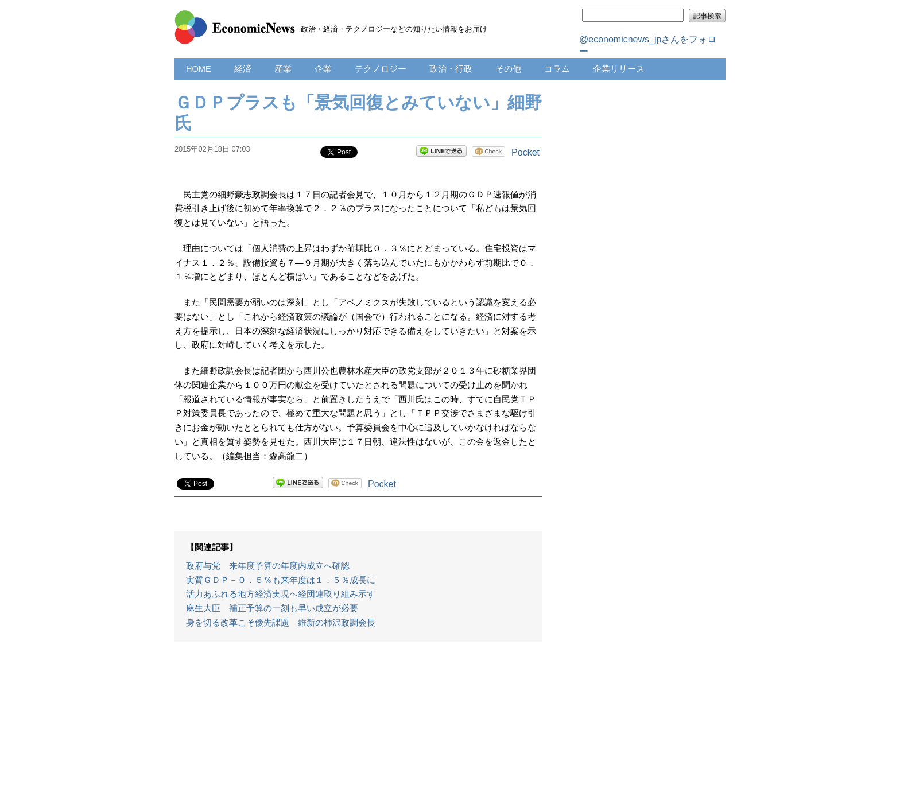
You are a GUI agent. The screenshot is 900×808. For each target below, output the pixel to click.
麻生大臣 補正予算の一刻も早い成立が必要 (272, 608)
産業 (283, 68)
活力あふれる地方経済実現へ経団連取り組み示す (280, 594)
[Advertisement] (358, 730)
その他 (508, 68)
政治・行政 (450, 68)
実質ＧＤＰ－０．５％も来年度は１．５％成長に (280, 580)
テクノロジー (380, 68)
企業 (323, 68)
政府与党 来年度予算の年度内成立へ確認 (268, 565)
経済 (242, 68)
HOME (198, 68)
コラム (557, 68)
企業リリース (619, 68)
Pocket (525, 152)
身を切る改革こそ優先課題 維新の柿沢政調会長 (280, 622)
